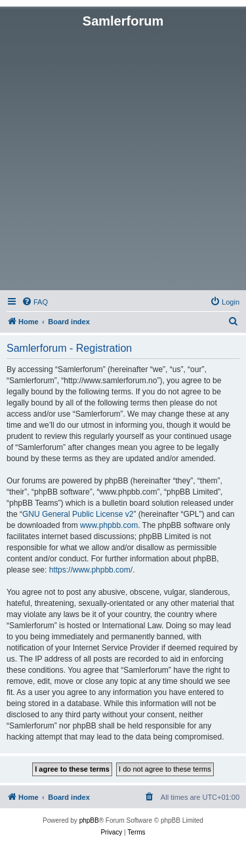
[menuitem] (35, 302)
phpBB (89, 820)
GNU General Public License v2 (77, 514)
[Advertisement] (123, 158)
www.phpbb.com (109, 525)
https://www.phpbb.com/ (91, 569)
